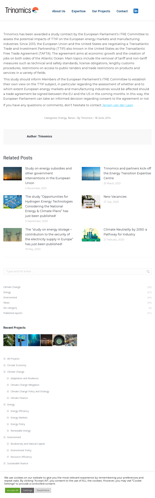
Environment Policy (21, 450)
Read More (43, 490)
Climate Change (14, 371)
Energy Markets (19, 417)
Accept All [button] (12, 490)
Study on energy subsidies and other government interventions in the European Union (48, 176)
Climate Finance (19, 398)
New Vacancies (115, 196)
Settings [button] (27, 490)
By (84, 117)
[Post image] (12, 173)
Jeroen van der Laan (117, 105)
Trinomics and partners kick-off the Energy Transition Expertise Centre (127, 173)
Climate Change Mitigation (25, 384)
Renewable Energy (21, 430)
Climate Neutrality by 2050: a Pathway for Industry (125, 232)
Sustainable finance (17, 463)
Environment (12, 437)
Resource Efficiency (21, 456)
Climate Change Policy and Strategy (30, 391)
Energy (62, 117)
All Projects (13, 358)
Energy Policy (18, 424)
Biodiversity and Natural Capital (28, 443)
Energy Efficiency (20, 411)
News (71, 117)
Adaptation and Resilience (25, 378)
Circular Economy (16, 365)
